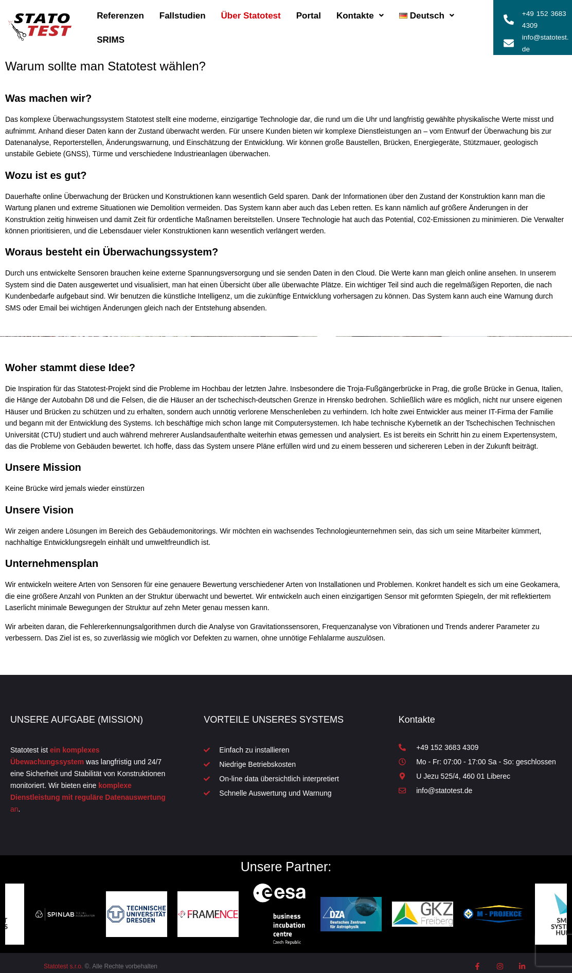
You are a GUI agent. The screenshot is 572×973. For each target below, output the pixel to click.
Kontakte (360, 12)
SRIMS (110, 36)
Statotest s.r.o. (63, 959)
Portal (308, 12)
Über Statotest (251, 12)
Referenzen (120, 12)
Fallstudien (182, 12)
